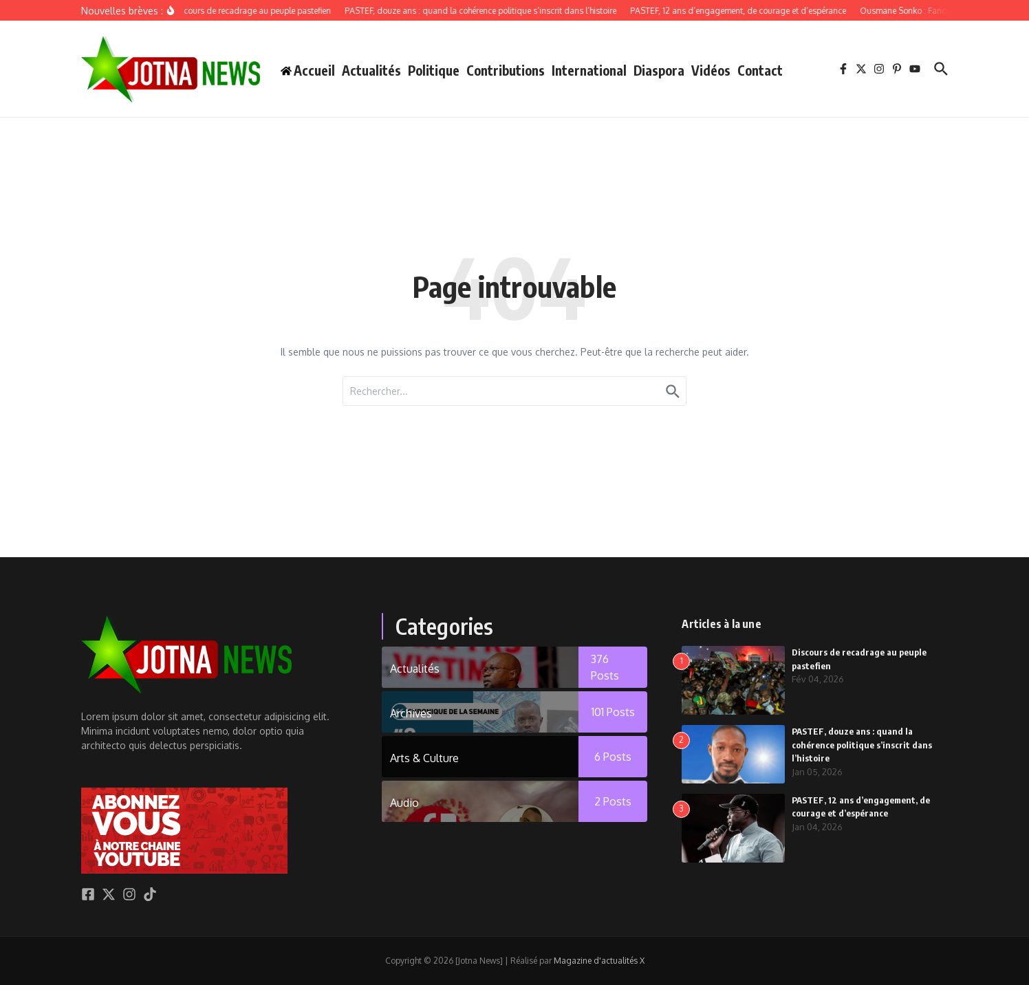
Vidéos (710, 70)
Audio (404, 803)
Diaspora (658, 70)
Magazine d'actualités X (599, 960)
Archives (411, 713)
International (589, 70)
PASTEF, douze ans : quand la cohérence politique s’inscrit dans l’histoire (862, 745)
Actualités (371, 70)
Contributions (505, 70)
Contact (760, 70)
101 (613, 712)
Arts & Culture (424, 758)
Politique (433, 70)
